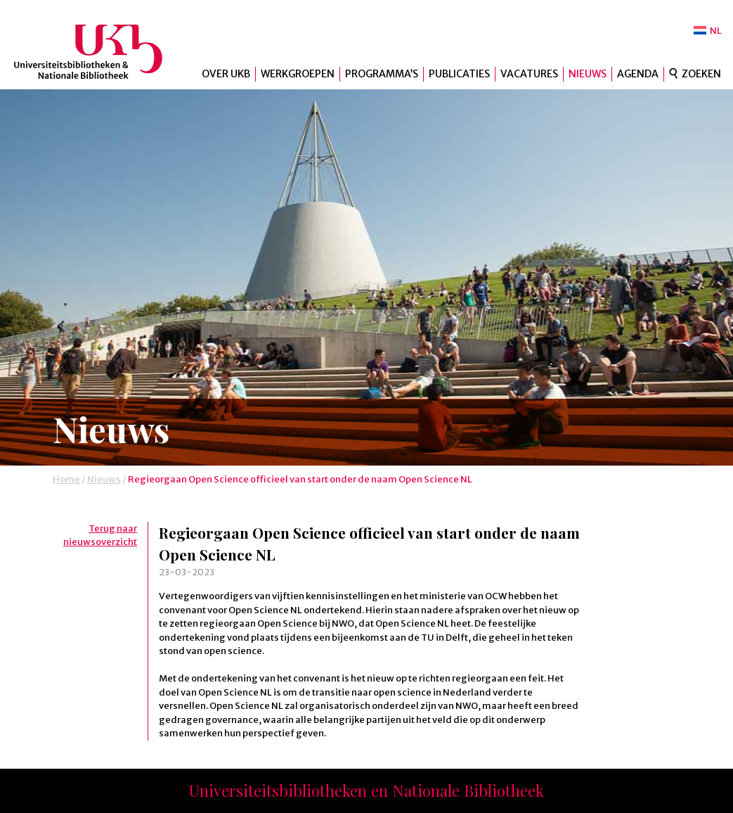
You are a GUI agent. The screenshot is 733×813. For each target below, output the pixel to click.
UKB (100, 52)
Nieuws (587, 74)
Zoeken (701, 74)
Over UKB (226, 74)
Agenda (638, 74)
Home (66, 479)
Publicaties (459, 74)
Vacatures (529, 74)
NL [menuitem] (716, 31)
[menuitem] (708, 30)
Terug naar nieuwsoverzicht (100, 536)
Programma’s (381, 74)
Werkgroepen (298, 74)
